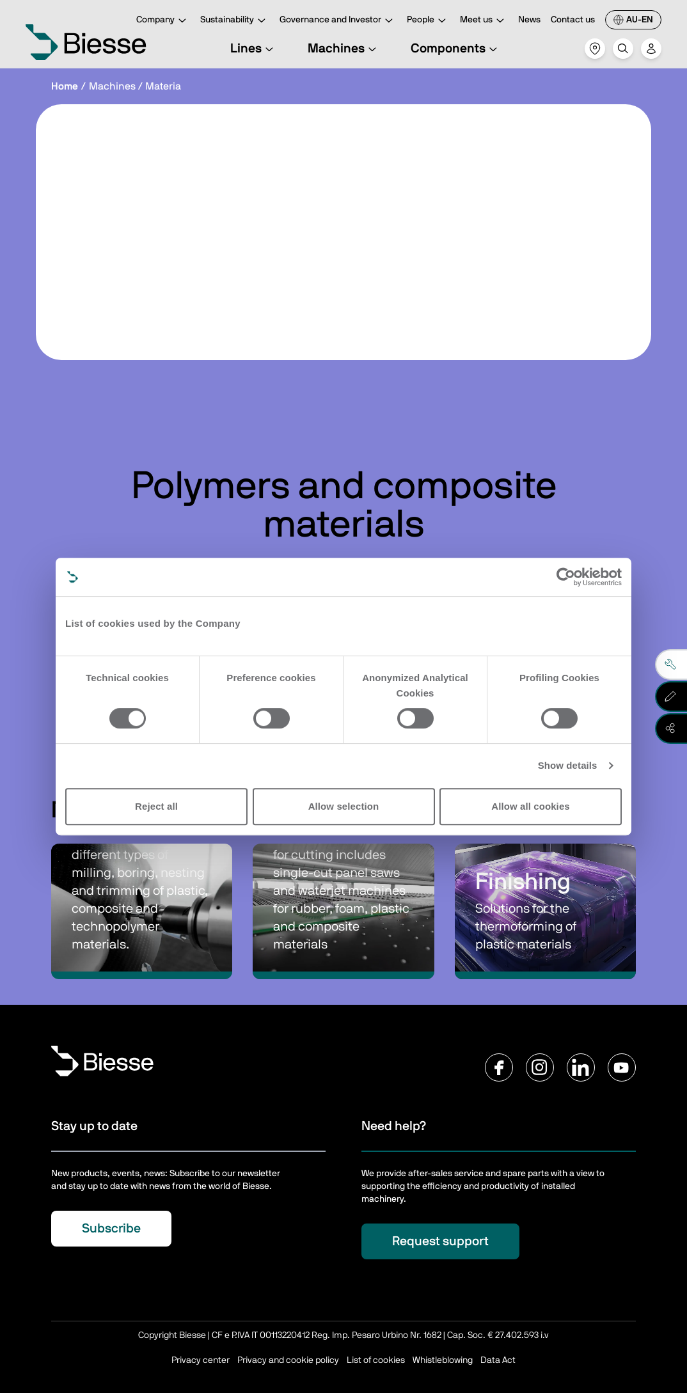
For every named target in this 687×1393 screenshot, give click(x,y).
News (529, 19)
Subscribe (111, 1228)
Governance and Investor (338, 20)
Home (64, 86)
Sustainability (234, 20)
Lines (253, 48)
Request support (440, 1241)
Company (163, 20)
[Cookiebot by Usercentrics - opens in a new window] (566, 576)
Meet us (484, 20)
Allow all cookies (530, 806)
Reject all (156, 806)
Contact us (573, 19)
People (428, 20)
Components (456, 48)
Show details (567, 765)
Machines (344, 48)
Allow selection (343, 806)
